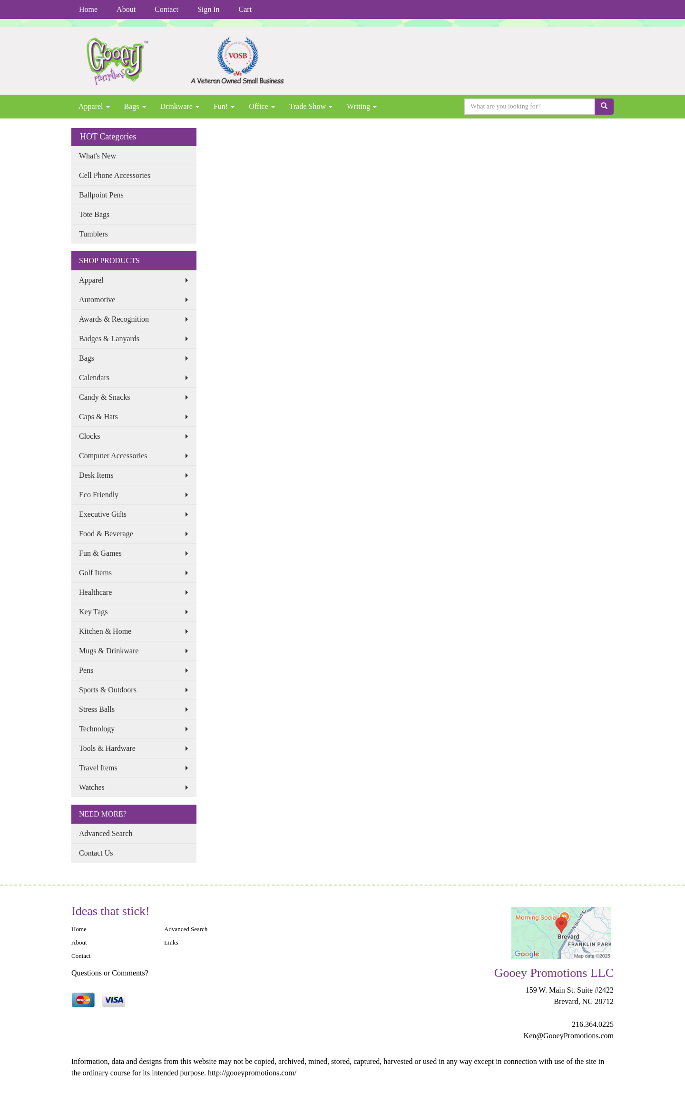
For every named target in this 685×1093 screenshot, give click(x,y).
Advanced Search (105, 833)
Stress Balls (97, 709)
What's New (97, 156)
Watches (92, 787)
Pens (86, 670)
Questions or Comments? (109, 973)
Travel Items (98, 768)
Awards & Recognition (114, 319)
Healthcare (95, 592)
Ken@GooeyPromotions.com (569, 1036)
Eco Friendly (98, 495)
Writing (362, 106)
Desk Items (96, 475)
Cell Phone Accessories (114, 175)
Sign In (208, 9)
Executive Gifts (103, 514)
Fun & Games (100, 553)
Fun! (224, 106)
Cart (245, 9)
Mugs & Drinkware (108, 651)
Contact (166, 9)
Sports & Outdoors (108, 690)
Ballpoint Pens (101, 195)
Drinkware (179, 106)
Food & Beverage (106, 534)
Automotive (97, 299)
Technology (97, 729)
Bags (135, 106)
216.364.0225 (593, 1024)
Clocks (89, 436)
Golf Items (95, 573)
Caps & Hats (98, 417)
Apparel (94, 106)
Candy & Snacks (104, 397)
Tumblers (93, 234)
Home (88, 9)
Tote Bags (94, 214)
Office (262, 106)
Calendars (94, 378)
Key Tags (93, 612)
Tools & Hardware (107, 748)
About (126, 9)
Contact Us (96, 853)
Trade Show (311, 106)
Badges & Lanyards (109, 339)
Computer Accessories (113, 456)
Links (171, 942)
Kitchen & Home (105, 631)
